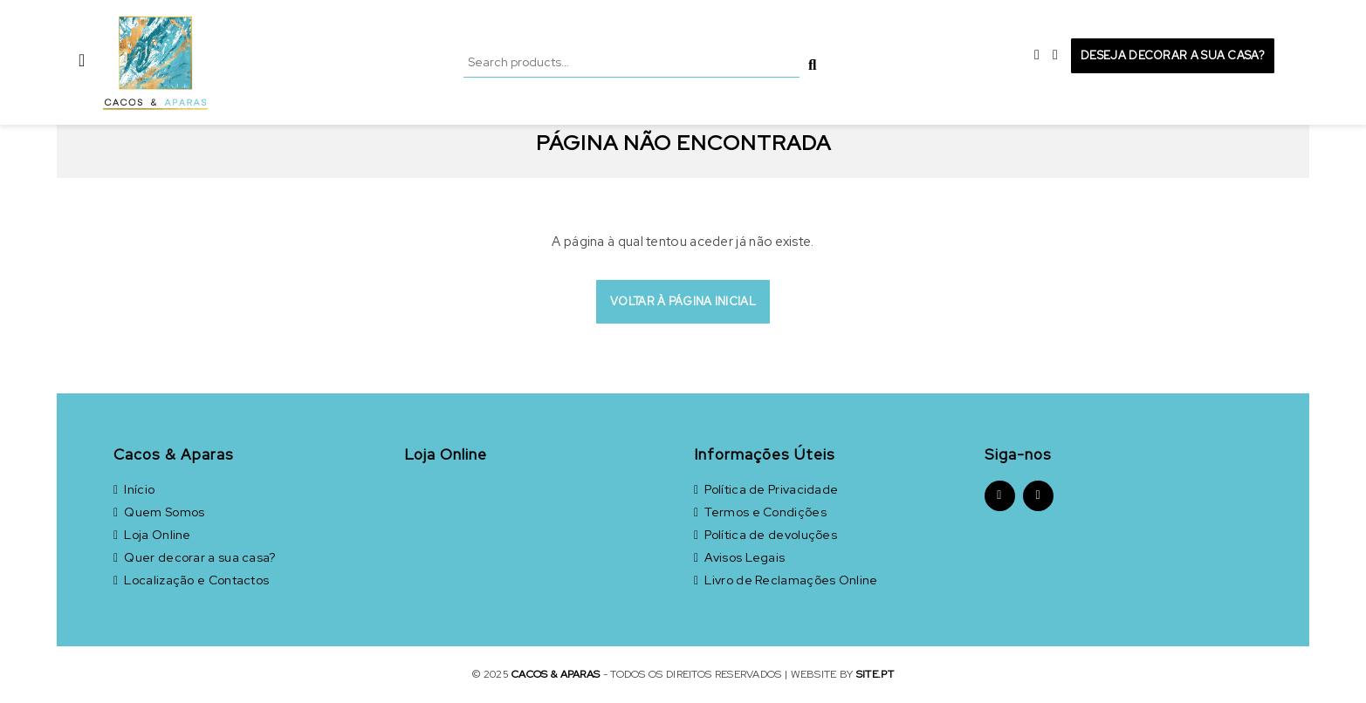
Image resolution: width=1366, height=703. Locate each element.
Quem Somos (158, 512)
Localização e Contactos (191, 580)
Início (133, 489)
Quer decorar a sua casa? (194, 557)
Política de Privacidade (766, 489)
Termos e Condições (760, 512)
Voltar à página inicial (683, 301)
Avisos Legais (739, 557)
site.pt (875, 674)
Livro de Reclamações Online (786, 580)
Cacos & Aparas (555, 674)
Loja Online (152, 535)
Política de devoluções (765, 535)
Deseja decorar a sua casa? (1173, 55)
